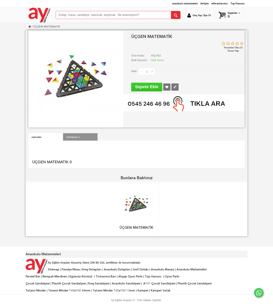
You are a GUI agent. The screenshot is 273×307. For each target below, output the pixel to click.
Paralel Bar (33, 276)
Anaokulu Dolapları (117, 269)
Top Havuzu (237, 3)
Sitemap (53, 269)
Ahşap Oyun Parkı (130, 276)
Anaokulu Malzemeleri (192, 269)
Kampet (142, 290)
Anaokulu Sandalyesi (126, 283)
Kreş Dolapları (91, 269)
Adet (134, 71)
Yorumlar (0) (73, 136)
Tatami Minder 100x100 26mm (69, 290)
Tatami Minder (36, 290)
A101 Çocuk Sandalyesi (159, 283)
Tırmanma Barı (106, 276)
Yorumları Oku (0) (233, 47)
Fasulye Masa (71, 269)
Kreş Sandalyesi (98, 283)
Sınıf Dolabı (141, 269)
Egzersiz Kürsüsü (80, 276)
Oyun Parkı (172, 276)
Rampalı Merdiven (54, 276)
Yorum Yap (233, 50)
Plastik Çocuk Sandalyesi (69, 283)
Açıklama (36, 136)
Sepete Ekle (146, 86)
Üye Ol (207, 15)
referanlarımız (219, 3)
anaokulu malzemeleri (185, 3)
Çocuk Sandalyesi (38, 283)
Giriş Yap (197, 15)
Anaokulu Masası (162, 269)
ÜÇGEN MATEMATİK (46, 26)
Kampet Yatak (160, 290)
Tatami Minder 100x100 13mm (114, 290)
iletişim (204, 3)
